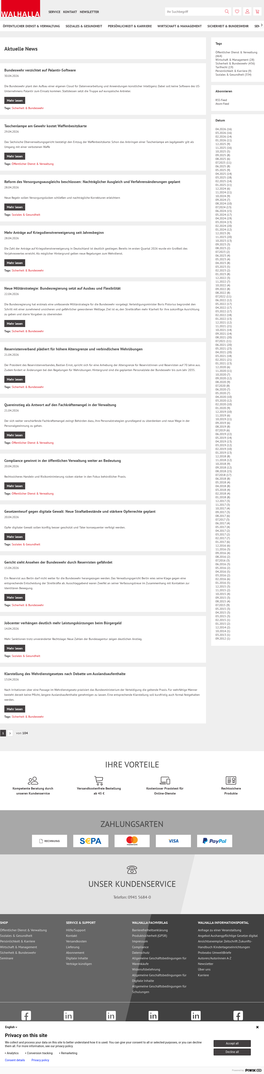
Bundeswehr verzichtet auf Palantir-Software (40, 70)
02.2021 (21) (223, 360)
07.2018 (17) (223, 475)
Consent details (15, 1060)
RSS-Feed (221, 100)
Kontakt (70, 12)
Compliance (140, 947)
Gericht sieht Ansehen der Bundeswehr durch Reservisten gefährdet (58, 562)
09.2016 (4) (222, 553)
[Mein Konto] (247, 11)
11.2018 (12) (223, 460)
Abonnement (75, 952)
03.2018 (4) (222, 490)
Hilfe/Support (75, 930)
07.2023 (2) (222, 252)
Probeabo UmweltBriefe (214, 952)
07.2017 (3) (222, 519)
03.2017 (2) (222, 534)
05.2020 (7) (222, 393)
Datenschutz (140, 952)
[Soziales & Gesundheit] (84, 26)
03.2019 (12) (223, 445)
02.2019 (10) (223, 449)
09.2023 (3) (222, 244)
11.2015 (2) (222, 590)
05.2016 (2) (222, 568)
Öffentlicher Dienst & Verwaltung (33, 164)
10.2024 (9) (222, 196)
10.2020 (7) (222, 374)
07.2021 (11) (223, 341)
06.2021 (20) (223, 345)
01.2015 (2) (222, 624)
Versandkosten (76, 941)
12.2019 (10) (223, 412)
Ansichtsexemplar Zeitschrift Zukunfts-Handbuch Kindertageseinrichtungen (225, 944)
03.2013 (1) (222, 635)
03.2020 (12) (223, 400)
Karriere (203, 975)
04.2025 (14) (223, 174)
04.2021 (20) (223, 352)
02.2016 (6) (222, 579)
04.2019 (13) (223, 441)
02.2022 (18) (223, 315)
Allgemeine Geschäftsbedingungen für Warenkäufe (159, 961)
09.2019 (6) (222, 423)
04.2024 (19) (223, 218)
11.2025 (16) (223, 148)
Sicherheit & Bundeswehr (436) (235, 63)
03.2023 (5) (222, 267)
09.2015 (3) (222, 597)
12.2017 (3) (222, 501)
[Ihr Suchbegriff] (198, 11)
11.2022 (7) (222, 281)
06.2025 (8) (222, 166)
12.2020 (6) (222, 367)
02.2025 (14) (223, 181)
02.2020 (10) (223, 404)
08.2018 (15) (223, 471)
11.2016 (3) (222, 549)
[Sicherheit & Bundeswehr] (228, 26)
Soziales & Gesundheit (26, 214)
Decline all (232, 1052)
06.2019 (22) (223, 434)
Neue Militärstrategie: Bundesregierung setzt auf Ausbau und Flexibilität (62, 288)
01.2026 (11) (223, 140)
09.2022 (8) (222, 289)
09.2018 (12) (223, 467)
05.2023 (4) (222, 259)
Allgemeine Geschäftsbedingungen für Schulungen (159, 989)
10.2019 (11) (223, 419)
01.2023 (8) (222, 274)
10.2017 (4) (222, 508)
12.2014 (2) (222, 627)
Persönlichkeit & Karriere (17, 941)
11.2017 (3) (222, 505)
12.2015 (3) (222, 586)
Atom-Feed (222, 104)
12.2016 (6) (222, 545)
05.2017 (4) (222, 527)
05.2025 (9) (222, 170)
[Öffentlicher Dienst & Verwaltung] (31, 26)
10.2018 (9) (222, 464)
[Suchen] (227, 11)
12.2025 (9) (222, 144)
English (11, 1027)
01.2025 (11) (223, 185)
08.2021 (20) (223, 337)
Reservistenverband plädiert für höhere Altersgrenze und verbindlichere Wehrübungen (73, 349)
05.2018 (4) (222, 482)
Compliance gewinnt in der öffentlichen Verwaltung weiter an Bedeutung (62, 460)
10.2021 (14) (223, 330)
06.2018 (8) (222, 479)
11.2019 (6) (222, 415)
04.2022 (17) (223, 307)
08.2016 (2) (222, 557)
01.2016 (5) (222, 583)
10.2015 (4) (222, 594)
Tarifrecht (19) (224, 67)
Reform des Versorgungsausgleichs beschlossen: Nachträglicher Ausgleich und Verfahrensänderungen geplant (92, 181)
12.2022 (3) (222, 278)
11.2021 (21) (223, 326)
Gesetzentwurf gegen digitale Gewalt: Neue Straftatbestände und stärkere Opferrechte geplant (79, 511)
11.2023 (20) (223, 237)
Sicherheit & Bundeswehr (28, 108)
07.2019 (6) (222, 430)
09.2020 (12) (223, 378)
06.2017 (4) (222, 523)
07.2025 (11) (223, 162)
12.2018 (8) (222, 456)
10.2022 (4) (222, 285)
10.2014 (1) (222, 631)
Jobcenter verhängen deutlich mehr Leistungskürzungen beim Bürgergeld (63, 623)
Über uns (204, 969)
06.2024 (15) (223, 211)
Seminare (6, 958)
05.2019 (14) (223, 438)
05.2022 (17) (223, 304)
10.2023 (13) (223, 241)
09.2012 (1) (222, 638)
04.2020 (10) (223, 397)
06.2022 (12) (223, 300)
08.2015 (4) (222, 601)
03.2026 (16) (223, 133)
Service (54, 12)
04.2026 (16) (223, 129)
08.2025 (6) (222, 159)
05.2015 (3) (222, 609)
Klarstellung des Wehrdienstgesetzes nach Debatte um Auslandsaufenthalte (64, 673)
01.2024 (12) (223, 229)
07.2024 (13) (223, 207)
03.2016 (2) (222, 575)
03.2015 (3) (222, 616)
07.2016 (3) (222, 560)
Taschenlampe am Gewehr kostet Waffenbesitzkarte (45, 126)
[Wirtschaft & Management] (180, 26)
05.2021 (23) (223, 348)
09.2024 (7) (222, 200)
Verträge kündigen (79, 964)
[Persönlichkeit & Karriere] (130, 26)
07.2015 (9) (222, 605)
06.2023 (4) (222, 255)
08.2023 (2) (222, 248)
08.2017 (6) (222, 516)
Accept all (232, 1043)
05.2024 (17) (223, 214)
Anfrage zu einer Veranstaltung (219, 930)
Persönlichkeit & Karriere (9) (233, 71)
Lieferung (72, 947)
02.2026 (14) (223, 136)
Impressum (140, 941)
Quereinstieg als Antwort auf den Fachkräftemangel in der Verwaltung (60, 404)
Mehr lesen (15, 100)
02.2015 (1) (222, 620)
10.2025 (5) (222, 151)
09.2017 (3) (222, 512)
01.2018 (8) (222, 497)
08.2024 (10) (223, 203)
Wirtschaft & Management (18, 947)
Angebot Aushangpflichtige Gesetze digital (228, 936)
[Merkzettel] (237, 11)
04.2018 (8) (222, 486)
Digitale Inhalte (77, 958)
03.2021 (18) (223, 356)
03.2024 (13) (223, 222)
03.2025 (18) (223, 177)
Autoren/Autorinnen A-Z (214, 958)
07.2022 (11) (223, 296)
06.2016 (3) (222, 564)
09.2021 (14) (223, 333)
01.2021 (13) (223, 363)
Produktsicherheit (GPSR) (149, 936)
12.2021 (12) (223, 322)
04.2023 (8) (222, 263)
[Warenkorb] (257, 11)
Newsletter (89, 12)
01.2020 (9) (222, 408)
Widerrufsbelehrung (146, 969)
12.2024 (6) (222, 188)
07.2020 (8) (222, 386)
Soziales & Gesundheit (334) (233, 74)
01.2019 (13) (223, 452)
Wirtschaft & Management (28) (234, 60)
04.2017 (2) (222, 531)
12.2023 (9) (222, 233)
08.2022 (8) (222, 293)
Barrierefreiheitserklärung (150, 930)
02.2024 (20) (223, 226)
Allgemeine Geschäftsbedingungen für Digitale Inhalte (159, 978)
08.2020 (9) (222, 382)
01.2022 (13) (223, 319)
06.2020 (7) (222, 389)
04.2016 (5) (222, 571)
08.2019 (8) (222, 426)
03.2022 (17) (223, 311)
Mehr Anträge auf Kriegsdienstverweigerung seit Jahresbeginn (54, 232)
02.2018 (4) (222, 493)
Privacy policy (40, 1060)
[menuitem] (54, 12)
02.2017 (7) (222, 538)
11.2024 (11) (223, 192)
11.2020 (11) (223, 371)
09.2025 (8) (222, 155)
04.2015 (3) (222, 612)
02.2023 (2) (222, 270)
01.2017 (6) (222, 542)
